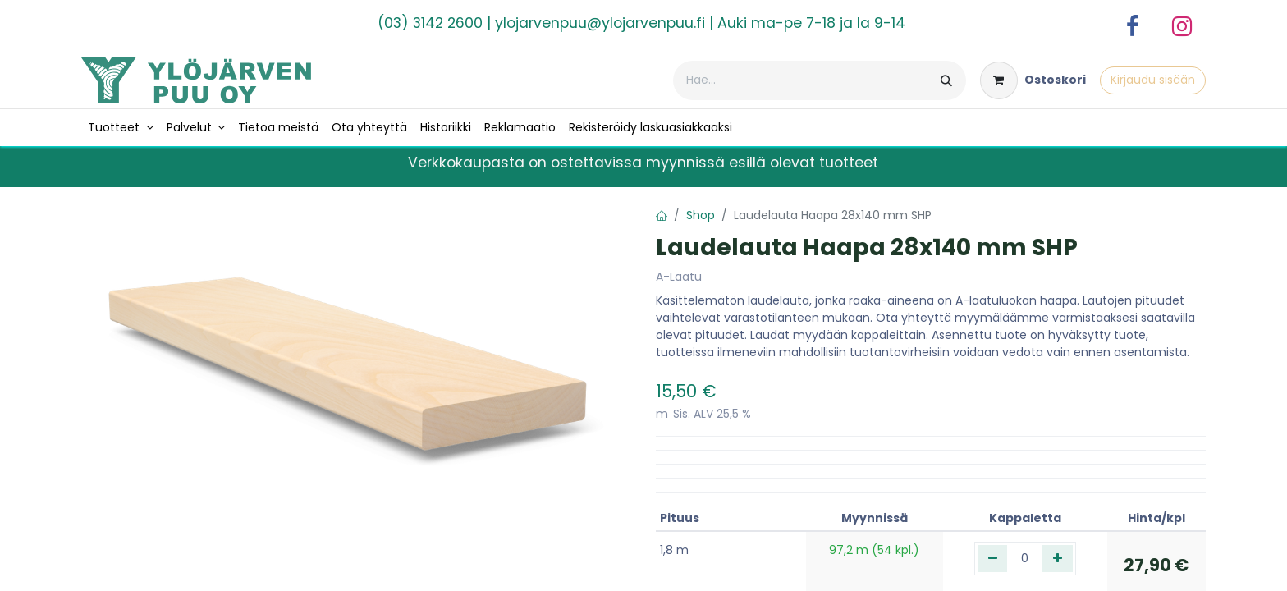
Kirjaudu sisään (1153, 79)
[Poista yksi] (993, 558)
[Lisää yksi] (1057, 558)
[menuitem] (120, 127)
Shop (700, 215)
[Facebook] (1133, 26)
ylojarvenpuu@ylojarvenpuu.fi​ (600, 23)
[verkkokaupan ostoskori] (1033, 80)
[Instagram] (1182, 26)
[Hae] (946, 80)
